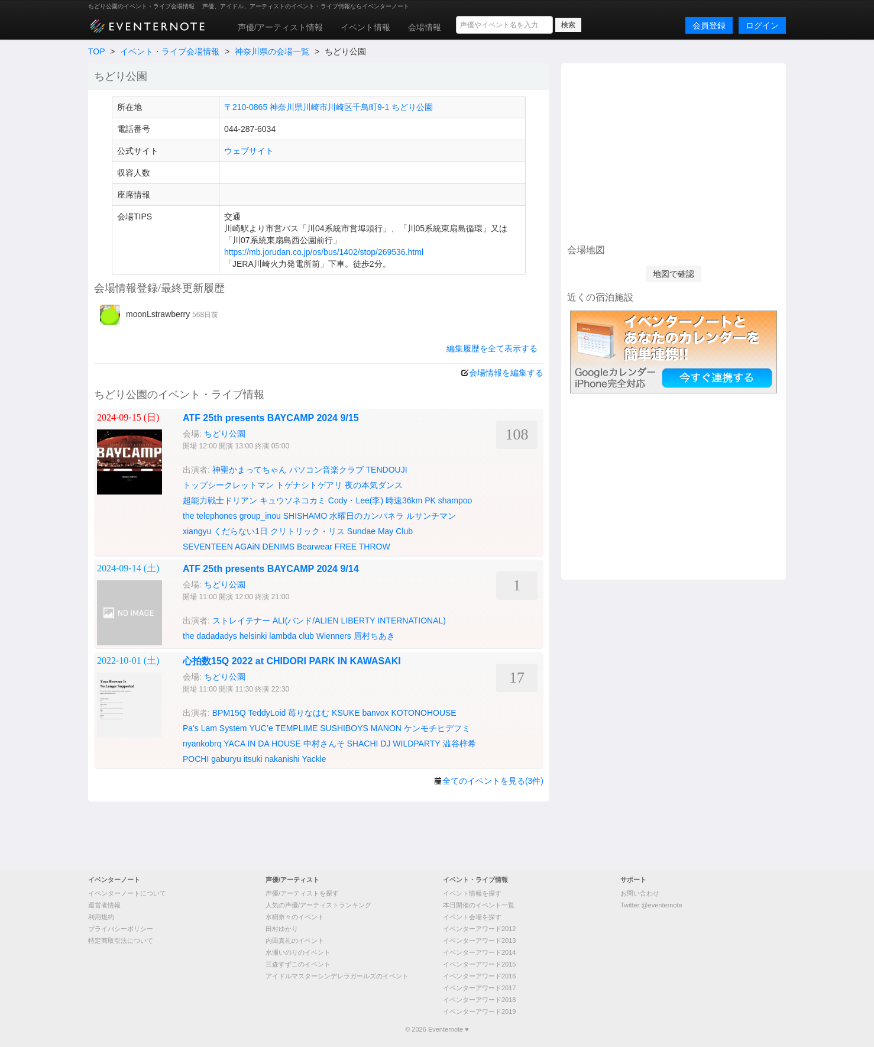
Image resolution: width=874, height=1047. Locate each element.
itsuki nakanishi (272, 759)
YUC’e (261, 728)
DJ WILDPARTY (410, 743)
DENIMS (278, 546)
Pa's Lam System (215, 728)
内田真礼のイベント (295, 940)
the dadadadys (210, 636)
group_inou (260, 516)
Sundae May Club (380, 531)
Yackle (314, 759)
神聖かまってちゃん (249, 469)
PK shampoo (448, 500)
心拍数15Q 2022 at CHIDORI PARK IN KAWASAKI (292, 661)
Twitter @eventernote (651, 905)
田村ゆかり (282, 928)
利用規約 (101, 916)
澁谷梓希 (459, 743)
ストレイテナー (241, 620)
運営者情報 (104, 905)
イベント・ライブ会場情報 (169, 51)
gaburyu (226, 759)
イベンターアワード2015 (479, 964)
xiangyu (197, 531)
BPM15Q (229, 713)
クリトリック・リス (307, 531)
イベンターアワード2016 (479, 976)
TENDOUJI (386, 469)
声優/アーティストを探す (302, 893)
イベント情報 (365, 27)
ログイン (762, 25)
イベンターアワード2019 (479, 1011)
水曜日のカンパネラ (366, 516)
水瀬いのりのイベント (298, 952)
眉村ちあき (374, 636)
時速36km (404, 500)
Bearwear (314, 546)
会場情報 (424, 27)
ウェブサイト (249, 151)
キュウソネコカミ (293, 500)
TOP (96, 51)
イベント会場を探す (472, 916)
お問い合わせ (639, 893)
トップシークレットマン (228, 485)
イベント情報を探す (472, 893)
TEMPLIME (297, 728)
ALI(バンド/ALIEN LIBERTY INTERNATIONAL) (359, 620)
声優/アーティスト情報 (280, 27)
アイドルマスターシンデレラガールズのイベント (337, 976)
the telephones (210, 516)
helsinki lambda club (276, 636)
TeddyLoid (267, 713)
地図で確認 (673, 274)
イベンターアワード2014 (479, 952)
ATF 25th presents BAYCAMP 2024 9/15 (271, 418)
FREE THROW (362, 546)
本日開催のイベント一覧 (478, 905)
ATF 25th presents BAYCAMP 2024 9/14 (271, 569)
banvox (375, 713)
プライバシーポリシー (120, 928)
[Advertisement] (673, 152)
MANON (386, 728)
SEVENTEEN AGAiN (221, 546)
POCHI (196, 759)
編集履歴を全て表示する (492, 348)
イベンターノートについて (127, 893)
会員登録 (709, 25)
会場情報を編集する (506, 372)
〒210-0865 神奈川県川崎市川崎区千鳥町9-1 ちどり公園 (328, 107)
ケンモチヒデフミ (437, 728)
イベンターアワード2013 (479, 940)
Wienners (333, 636)
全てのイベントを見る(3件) (492, 781)
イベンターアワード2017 (479, 987)
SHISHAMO (305, 516)
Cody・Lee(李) (355, 500)
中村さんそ (324, 743)
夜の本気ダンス (374, 485)
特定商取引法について (120, 940)
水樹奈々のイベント (295, 916)
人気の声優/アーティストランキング (318, 905)
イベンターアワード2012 (479, 928)
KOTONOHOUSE (424, 713)
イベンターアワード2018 (479, 999)
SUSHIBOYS (344, 728)
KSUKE (346, 713)
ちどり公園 (224, 433)
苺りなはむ (308, 713)
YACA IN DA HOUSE (262, 743)
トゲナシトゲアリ (309, 485)
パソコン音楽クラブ (326, 469)
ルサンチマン (431, 516)
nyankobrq (202, 743)
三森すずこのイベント (298, 964)
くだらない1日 (240, 531)
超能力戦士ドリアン (220, 500)
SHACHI (362, 743)
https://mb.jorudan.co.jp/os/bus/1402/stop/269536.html (323, 252)
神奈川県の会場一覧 (272, 51)
